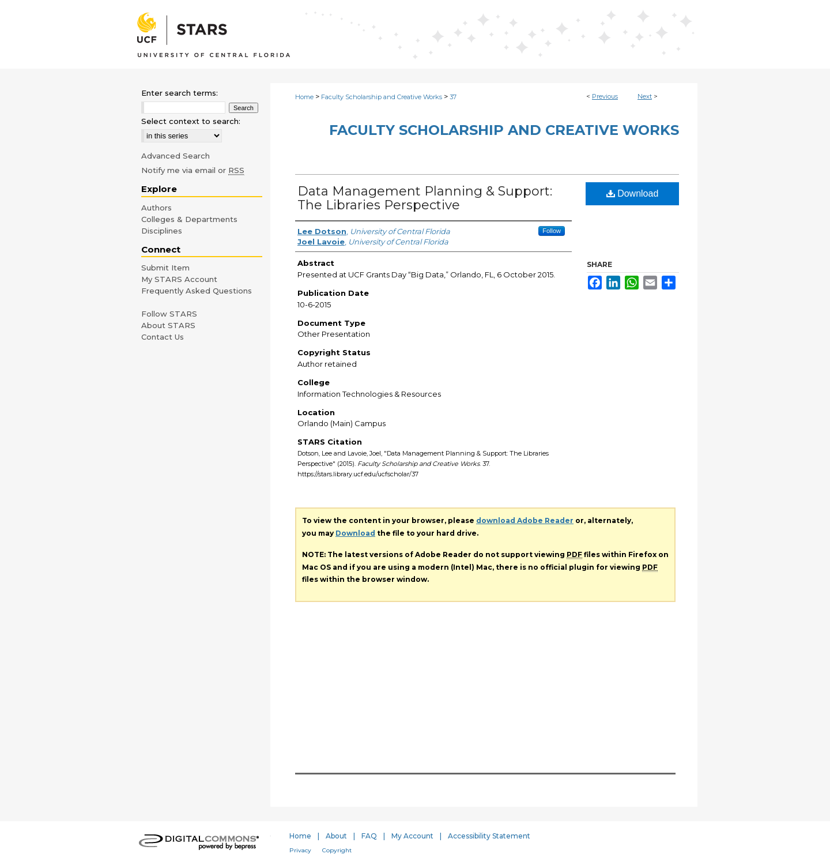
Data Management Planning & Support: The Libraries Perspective (424, 198)
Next (644, 96)
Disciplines (161, 230)
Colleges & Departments (189, 219)
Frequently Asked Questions (196, 290)
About (336, 836)
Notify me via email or (192, 170)
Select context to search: (190, 121)
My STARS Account (179, 279)
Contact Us (162, 336)
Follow (551, 230)
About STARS (168, 325)
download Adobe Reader (525, 520)
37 (453, 97)
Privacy (300, 850)
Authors (156, 207)
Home (304, 97)
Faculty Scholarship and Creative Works (381, 97)
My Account (412, 836)
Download (632, 193)
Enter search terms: (179, 92)
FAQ (369, 836)
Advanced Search (175, 155)
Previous (605, 96)
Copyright (337, 850)
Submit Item (165, 267)
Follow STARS (169, 313)
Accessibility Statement (489, 836)
